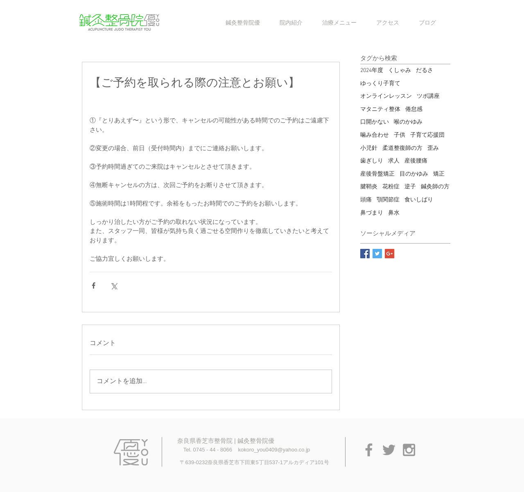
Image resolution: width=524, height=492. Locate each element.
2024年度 (371, 70)
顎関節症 (388, 199)
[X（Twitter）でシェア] (113, 285)
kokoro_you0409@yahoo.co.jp (274, 450)
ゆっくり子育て (380, 83)
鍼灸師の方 (435, 186)
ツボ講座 (428, 96)
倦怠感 (413, 109)
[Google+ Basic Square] (389, 253)
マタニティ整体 (380, 109)
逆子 (410, 186)
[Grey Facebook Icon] (368, 449)
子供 (399, 135)
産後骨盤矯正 (377, 174)
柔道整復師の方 (402, 148)
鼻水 (394, 213)
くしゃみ (399, 70)
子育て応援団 (427, 135)
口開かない (374, 122)
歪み (433, 148)
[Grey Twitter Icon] (389, 449)
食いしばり (418, 199)
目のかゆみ (414, 174)
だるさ (424, 70)
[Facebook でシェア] (93, 285)
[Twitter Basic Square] (377, 253)
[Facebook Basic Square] (365, 253)
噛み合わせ (374, 135)
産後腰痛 (415, 161)
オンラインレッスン (386, 96)
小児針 (368, 148)
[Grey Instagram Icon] (409, 449)
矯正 (439, 174)
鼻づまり (371, 213)
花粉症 (391, 186)
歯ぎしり (371, 161)
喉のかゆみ (408, 122)
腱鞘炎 (368, 186)
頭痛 (366, 199)
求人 (394, 161)
